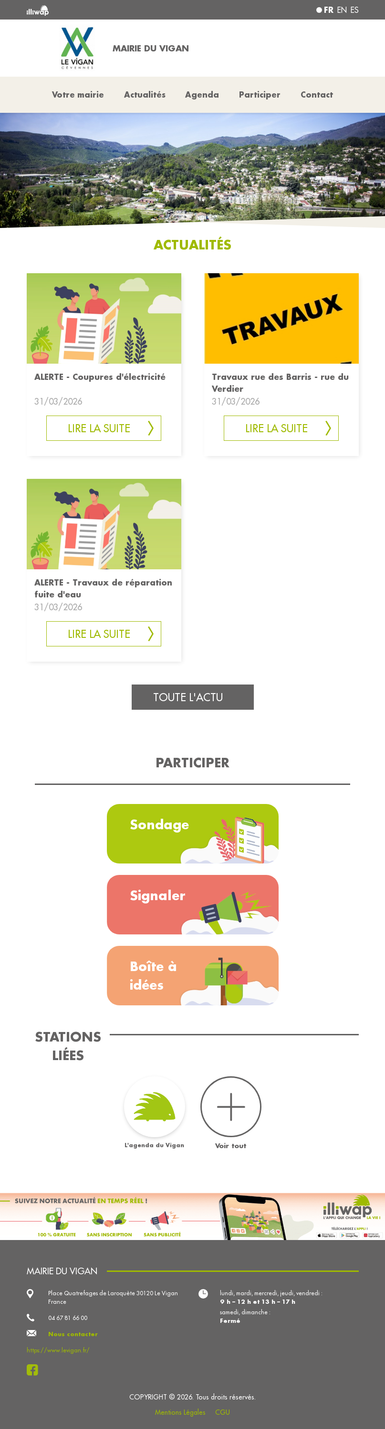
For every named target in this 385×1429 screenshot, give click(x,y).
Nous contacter (73, 1334)
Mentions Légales (180, 1412)
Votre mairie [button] (78, 94)
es (355, 10)
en (342, 10)
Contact (317, 94)
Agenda (202, 94)
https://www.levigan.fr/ (58, 1350)
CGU (222, 1412)
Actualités (145, 94)
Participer (260, 94)
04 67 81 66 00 (67, 1317)
